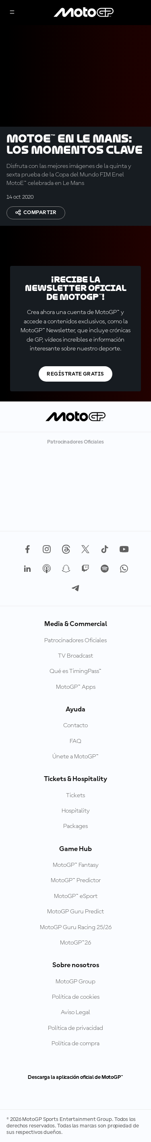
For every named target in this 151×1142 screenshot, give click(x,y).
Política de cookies (75, 997)
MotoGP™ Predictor (76, 880)
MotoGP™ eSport (75, 896)
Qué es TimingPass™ (75, 671)
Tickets (75, 795)
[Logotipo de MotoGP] (83, 12)
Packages (75, 826)
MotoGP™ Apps (75, 687)
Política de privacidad (75, 1028)
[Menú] (12, 12)
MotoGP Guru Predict (75, 912)
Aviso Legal (75, 1012)
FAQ (75, 741)
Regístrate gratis (75, 374)
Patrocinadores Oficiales (75, 640)
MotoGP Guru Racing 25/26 (76, 927)
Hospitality (76, 811)
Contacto (75, 725)
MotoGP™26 (75, 943)
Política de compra (75, 1043)
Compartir (36, 212)
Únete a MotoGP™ (75, 757)
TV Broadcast (75, 656)
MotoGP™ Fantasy (76, 865)
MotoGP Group (75, 982)
